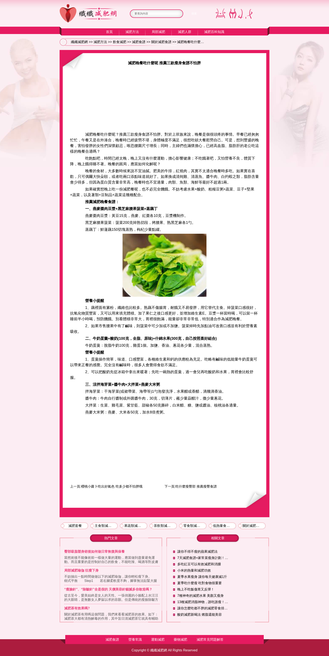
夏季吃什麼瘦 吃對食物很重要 (199, 583)
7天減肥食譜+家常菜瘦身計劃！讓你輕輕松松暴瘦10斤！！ (203, 558)
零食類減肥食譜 (194, 525)
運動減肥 (157, 639)
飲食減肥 (119, 42)
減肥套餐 (75, 525)
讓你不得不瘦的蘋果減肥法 (197, 551)
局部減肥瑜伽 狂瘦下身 (81, 570)
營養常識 (135, 639)
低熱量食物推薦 (224, 525)
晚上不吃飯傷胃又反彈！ (195, 589)
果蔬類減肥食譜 (135, 525)
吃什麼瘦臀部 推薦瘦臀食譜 (196, 486)
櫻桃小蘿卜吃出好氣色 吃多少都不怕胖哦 (111, 486)
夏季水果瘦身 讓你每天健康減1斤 (202, 577)
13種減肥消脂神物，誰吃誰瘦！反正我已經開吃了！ (203, 602)
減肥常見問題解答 (210, 639)
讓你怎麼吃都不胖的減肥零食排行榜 (203, 608)
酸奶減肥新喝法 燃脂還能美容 (199, 614)
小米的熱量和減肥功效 (194, 570)
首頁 (109, 32)
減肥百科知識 (214, 32)
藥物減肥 (180, 639)
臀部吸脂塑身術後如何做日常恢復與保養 (94, 551)
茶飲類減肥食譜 (165, 525)
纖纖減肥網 (79, 42)
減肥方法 (132, 32)
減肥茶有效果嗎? (77, 608)
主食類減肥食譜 (106, 525)
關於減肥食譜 (161, 42)
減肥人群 (184, 32)
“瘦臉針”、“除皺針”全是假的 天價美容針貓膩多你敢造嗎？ (108, 589)
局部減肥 (158, 32)
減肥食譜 (138, 42)
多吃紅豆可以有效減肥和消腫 (199, 564)
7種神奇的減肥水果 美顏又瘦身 (200, 595)
